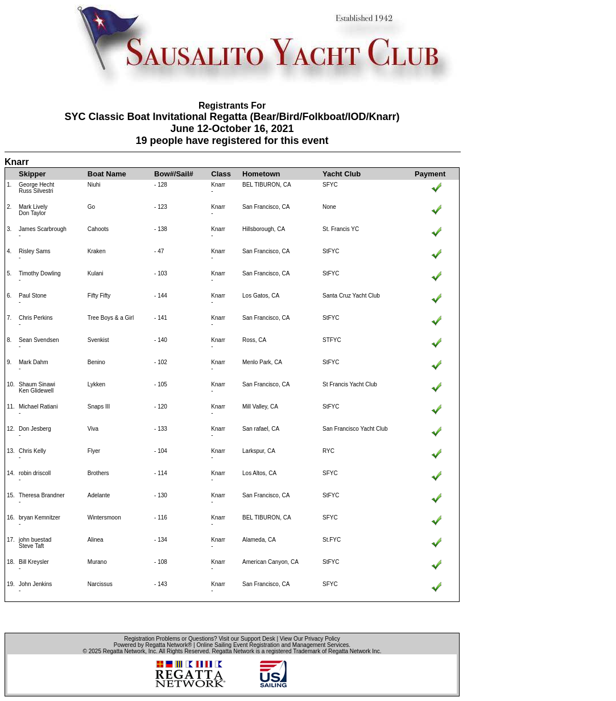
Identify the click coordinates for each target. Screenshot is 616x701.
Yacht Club (342, 174)
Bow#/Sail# (173, 174)
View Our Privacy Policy (310, 639)
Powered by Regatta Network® (153, 645)
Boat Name (107, 174)
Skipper (32, 174)
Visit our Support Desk (246, 639)
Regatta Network (124, 651)
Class (221, 174)
